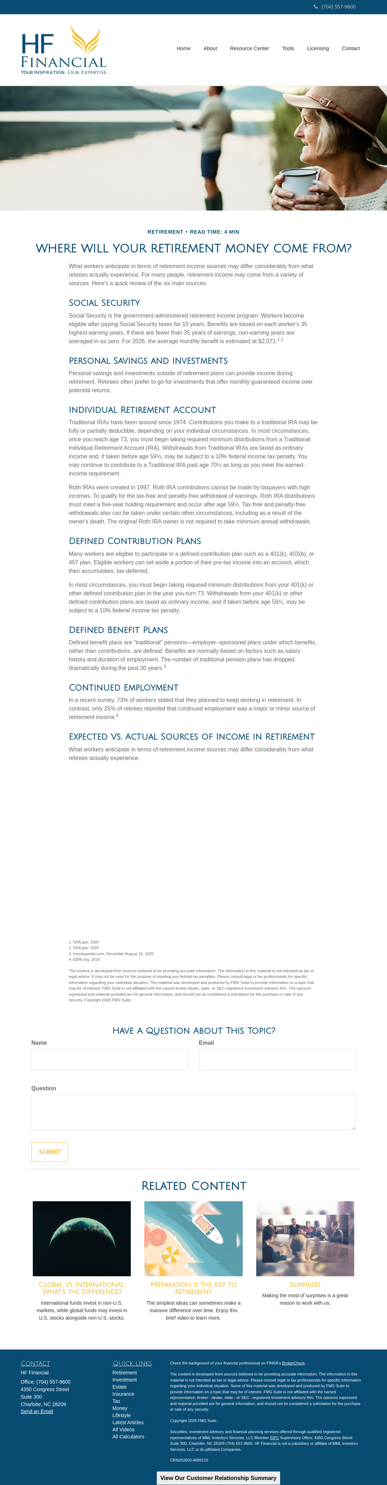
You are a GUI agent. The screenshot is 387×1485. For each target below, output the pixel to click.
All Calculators (128, 1436)
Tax (116, 1401)
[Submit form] (49, 1152)
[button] (212, 49)
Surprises (305, 1284)
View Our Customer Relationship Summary (218, 1478)
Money (120, 1408)
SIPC (274, 1438)
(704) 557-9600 (335, 7)
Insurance (123, 1394)
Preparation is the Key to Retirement (193, 1288)
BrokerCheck (293, 1363)
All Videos (124, 1429)
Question (43, 1088)
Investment (125, 1380)
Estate (120, 1387)
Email (206, 1043)
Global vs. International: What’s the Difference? (81, 1288)
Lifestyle (122, 1415)
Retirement (125, 1372)
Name (39, 1043)
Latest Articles (128, 1422)
